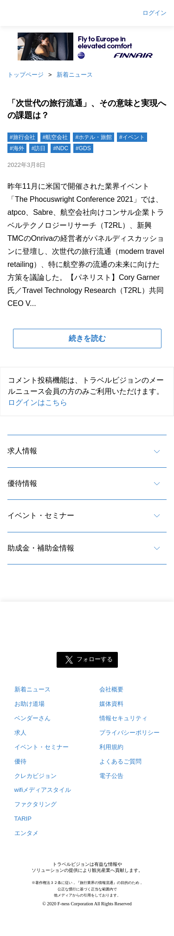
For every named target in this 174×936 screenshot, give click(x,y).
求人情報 (22, 451)
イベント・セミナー (40, 515)
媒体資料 (111, 703)
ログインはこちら (37, 402)
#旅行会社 (22, 137)
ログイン (154, 13)
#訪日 (39, 148)
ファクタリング (35, 804)
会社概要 (111, 689)
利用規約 (111, 746)
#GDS (83, 148)
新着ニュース (75, 74)
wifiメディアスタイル (42, 789)
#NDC (60, 148)
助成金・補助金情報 (40, 548)
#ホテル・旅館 (93, 137)
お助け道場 (29, 703)
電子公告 (111, 775)
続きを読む (87, 338)
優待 (20, 761)
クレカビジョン (35, 775)
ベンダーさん (32, 718)
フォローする (95, 659)
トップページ (25, 74)
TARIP (23, 818)
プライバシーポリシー (129, 732)
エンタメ (26, 833)
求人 (20, 732)
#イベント (132, 137)
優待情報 (22, 483)
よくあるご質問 (120, 761)
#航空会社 (55, 137)
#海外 (17, 148)
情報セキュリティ (123, 718)
